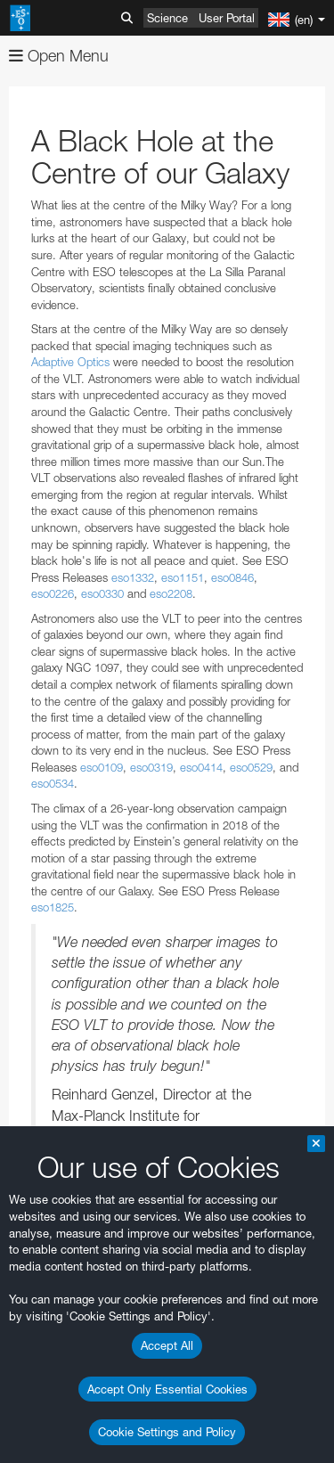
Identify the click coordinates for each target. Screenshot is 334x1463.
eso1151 (182, 577)
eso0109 (101, 767)
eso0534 (52, 783)
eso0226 (52, 593)
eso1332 (132, 577)
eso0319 (151, 767)
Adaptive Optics (70, 362)
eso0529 (251, 767)
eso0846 (232, 577)
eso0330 (102, 593)
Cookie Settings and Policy (167, 1432)
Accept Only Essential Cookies (167, 1389)
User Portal (227, 18)
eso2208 (171, 593)
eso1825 (52, 907)
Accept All (167, 1345)
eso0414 (201, 767)
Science (167, 18)
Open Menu (59, 55)
